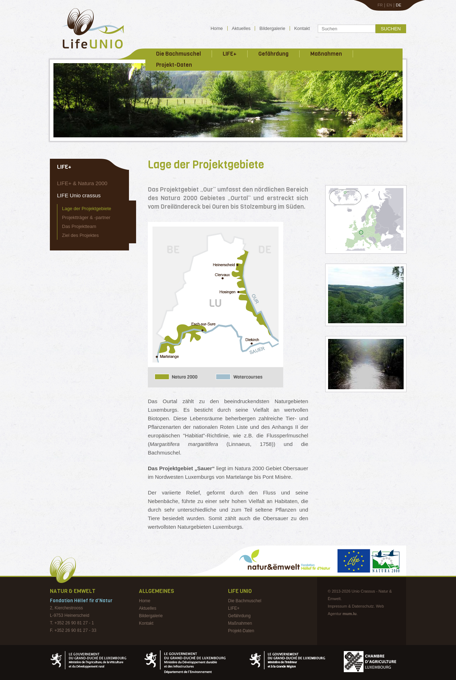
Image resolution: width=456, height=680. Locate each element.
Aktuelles (241, 28)
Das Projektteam (79, 226)
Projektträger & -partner (86, 217)
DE (398, 5)
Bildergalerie (272, 28)
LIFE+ (230, 53)
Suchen (391, 28)
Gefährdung (273, 53)
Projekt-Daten (174, 64)
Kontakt (302, 28)
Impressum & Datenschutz (351, 606)
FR (380, 5)
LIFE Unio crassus (79, 195)
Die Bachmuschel (178, 53)
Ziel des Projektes (80, 235)
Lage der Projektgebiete (86, 208)
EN (389, 5)
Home (217, 28)
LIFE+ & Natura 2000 (82, 183)
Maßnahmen (326, 53)
